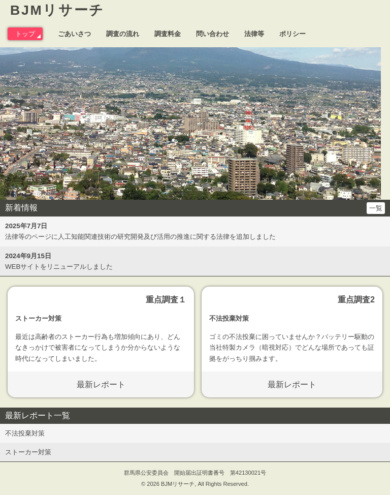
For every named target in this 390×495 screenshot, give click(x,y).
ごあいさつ (74, 34)
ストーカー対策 (28, 452)
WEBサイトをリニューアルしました (59, 261)
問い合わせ (212, 34)
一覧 (375, 208)
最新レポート (101, 384)
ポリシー (292, 34)
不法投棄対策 (25, 433)
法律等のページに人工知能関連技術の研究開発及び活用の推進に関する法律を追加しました (140, 231)
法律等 (254, 34)
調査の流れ (122, 34)
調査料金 (167, 34)
